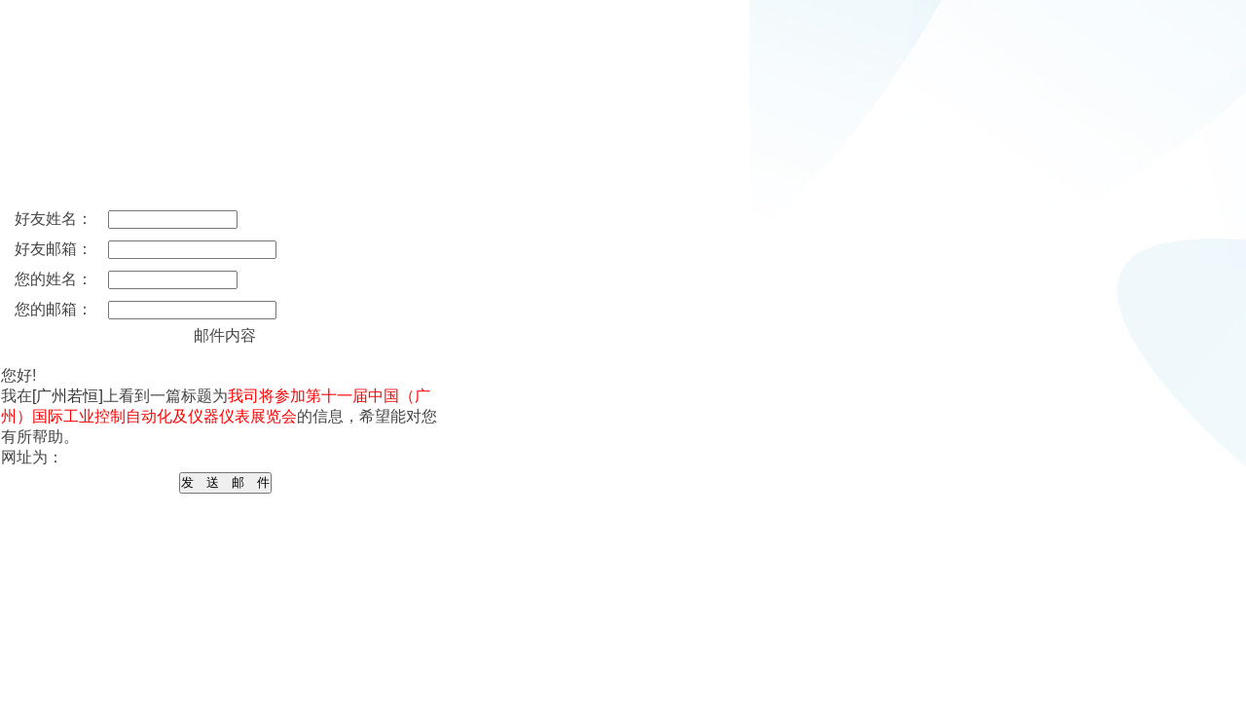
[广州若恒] (67, 395)
